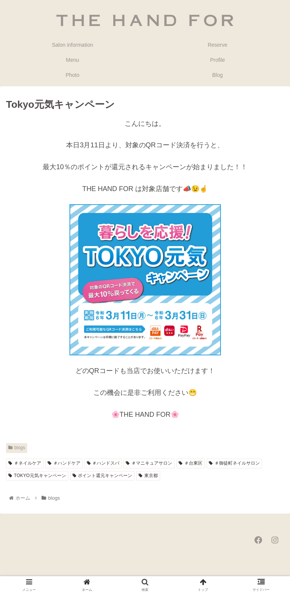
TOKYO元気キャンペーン (37, 475)
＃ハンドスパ (103, 463)
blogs (16, 447)
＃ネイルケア (24, 463)
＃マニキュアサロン (149, 463)
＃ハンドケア (64, 463)
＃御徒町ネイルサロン (234, 463)
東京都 (148, 475)
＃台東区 (190, 463)
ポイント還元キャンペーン (102, 475)
